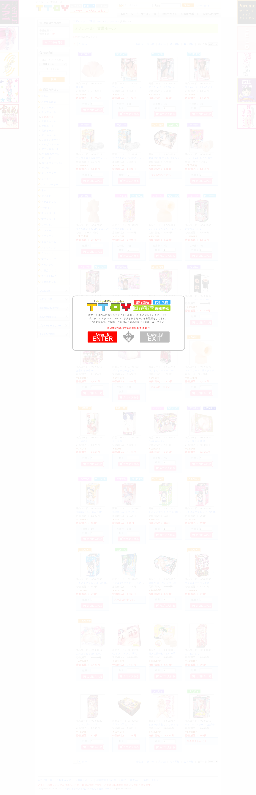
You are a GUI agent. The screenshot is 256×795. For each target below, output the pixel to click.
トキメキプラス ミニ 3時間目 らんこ (169, 512)
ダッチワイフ (48, 173)
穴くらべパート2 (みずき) (199, 87)
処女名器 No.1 (193, 229)
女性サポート (48, 219)
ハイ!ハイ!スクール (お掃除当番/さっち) (207, 724)
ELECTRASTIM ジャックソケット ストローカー (211, 299)
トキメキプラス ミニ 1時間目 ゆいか (96, 583)
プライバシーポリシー (50, 325)
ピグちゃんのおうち (123, 370)
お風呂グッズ (48, 270)
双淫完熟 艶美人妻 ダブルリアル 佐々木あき (173, 158)
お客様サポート (83, 780)
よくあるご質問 (46, 334)
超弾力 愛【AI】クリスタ (162, 582)
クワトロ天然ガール (123, 724)
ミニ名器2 (81, 441)
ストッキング (48, 247)
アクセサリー (49, 158)
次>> (84, 44)
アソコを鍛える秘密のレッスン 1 (130, 158)
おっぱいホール (50, 144)
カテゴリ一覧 (45, 780)
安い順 (150, 44)
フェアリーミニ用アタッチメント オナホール (210, 370)
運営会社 (135, 780)
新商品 (45, 96)
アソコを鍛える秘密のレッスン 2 (94, 158)
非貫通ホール (49, 121)
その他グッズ (48, 282)
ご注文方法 (44, 290)
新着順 (139, 44)
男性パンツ (47, 265)
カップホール (49, 112)
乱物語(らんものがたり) (89, 512)
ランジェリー (48, 253)
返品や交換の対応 (47, 317)
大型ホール (48, 126)
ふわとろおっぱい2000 (88, 653)
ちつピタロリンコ (122, 229)
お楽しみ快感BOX (86, 370)
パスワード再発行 (202, 6)
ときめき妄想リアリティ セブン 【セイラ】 (173, 724)
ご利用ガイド (63, 780)
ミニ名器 (117, 441)
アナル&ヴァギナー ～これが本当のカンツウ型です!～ (142, 583)
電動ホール (48, 130)
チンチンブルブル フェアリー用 (166, 229)
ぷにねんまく (192, 653)
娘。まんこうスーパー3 (162, 370)
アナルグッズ (48, 202)
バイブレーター (50, 184)
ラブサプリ (47, 236)
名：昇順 (175, 44)
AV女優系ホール (50, 153)
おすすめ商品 (48, 102)
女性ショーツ (48, 259)
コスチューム (48, 242)
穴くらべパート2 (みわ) (162, 87)
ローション (47, 224)
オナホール (47, 107)
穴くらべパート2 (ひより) (126, 87)
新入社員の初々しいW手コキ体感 (167, 653)
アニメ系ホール (50, 149)
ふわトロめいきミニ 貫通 (199, 158)
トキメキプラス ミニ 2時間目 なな (204, 512)
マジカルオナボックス (197, 583)
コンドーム (47, 230)
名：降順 (189, 44)
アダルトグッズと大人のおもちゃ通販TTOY (87, 789)
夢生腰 (79, 87)
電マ (43, 190)
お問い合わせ (151, 780)
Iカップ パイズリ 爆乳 (124, 653)
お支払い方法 (45, 299)
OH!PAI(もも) (156, 441)
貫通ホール (48, 117)
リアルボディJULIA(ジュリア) (92, 229)
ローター (46, 179)
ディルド (46, 196)
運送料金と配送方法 (49, 308)
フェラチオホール (51, 139)
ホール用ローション (53, 163)
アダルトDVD (48, 276)
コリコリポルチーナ (87, 724)
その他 (45, 167)
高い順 (162, 44)
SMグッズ (46, 207)
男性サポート (48, 213)
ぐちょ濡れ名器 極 (195, 441)
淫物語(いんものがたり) (125, 512)
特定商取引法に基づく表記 (111, 780)
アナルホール (49, 135)
